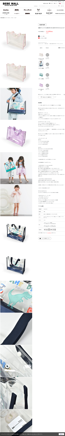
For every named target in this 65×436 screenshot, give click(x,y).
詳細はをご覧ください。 (35, 434)
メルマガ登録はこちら (45, 238)
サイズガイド (49, 232)
